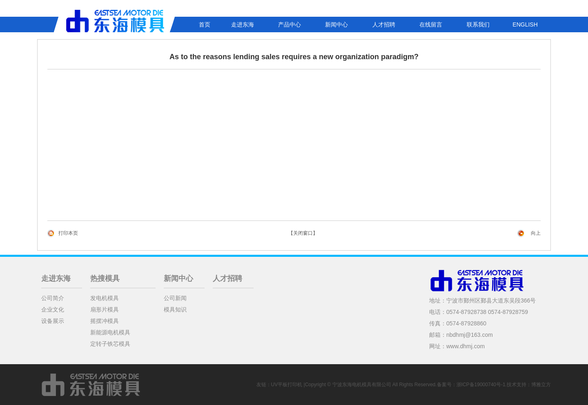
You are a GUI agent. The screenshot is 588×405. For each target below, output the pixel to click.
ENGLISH (524, 24)
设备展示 (52, 321)
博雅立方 (541, 384)
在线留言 (430, 24)
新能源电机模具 (110, 332)
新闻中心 (336, 24)
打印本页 (68, 233)
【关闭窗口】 (303, 233)
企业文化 (52, 309)
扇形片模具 (104, 309)
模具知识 (175, 309)
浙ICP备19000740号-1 (481, 384)
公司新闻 (175, 298)
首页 (204, 24)
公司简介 (52, 298)
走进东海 (242, 24)
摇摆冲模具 (104, 321)
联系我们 (478, 24)
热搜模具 (105, 278)
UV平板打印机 (287, 384)
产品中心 (289, 24)
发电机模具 (104, 298)
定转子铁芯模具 (110, 343)
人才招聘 (383, 24)
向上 (536, 233)
